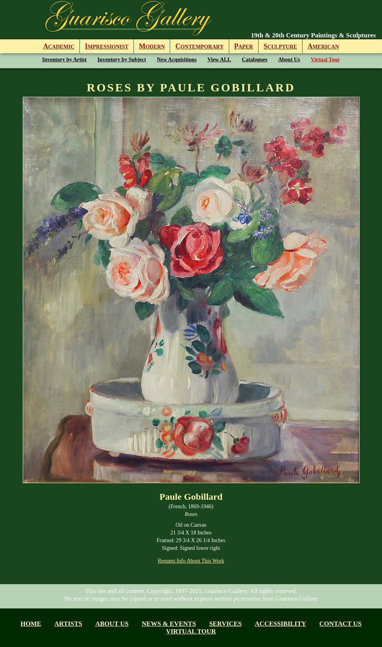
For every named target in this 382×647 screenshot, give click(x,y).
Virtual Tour (325, 59)
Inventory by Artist (64, 59)
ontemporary (199, 46)
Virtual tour (191, 631)
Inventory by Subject (121, 59)
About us (111, 623)
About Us (289, 59)
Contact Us (340, 623)
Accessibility (280, 623)
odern (152, 46)
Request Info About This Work (191, 561)
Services (225, 623)
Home (30, 623)
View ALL (219, 59)
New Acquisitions (176, 59)
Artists (68, 623)
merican (323, 46)
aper (243, 46)
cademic (58, 46)
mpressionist (106, 46)
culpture (280, 46)
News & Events (169, 623)
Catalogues (254, 59)
